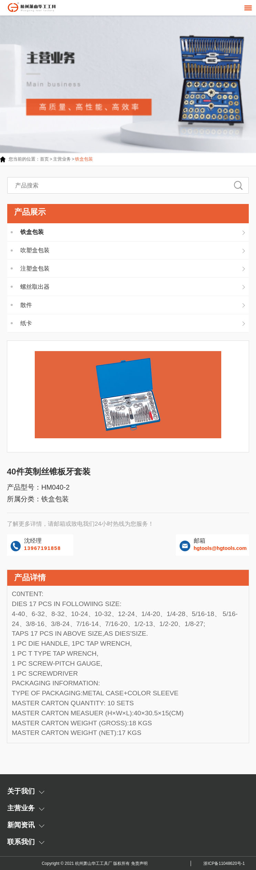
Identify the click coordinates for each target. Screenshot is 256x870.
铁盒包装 (84, 159)
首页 (44, 159)
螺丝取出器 (35, 286)
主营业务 (62, 159)
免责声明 (139, 863)
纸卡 (26, 323)
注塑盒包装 (35, 268)
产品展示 (30, 212)
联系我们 (21, 842)
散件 (26, 304)
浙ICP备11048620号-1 (224, 863)
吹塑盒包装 (35, 250)
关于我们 (21, 791)
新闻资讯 (21, 825)
